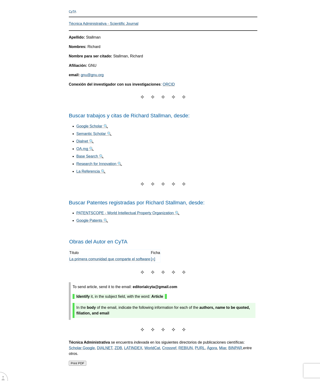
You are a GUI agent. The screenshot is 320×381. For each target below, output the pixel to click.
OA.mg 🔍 (85, 149)
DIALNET (104, 348)
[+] (153, 259)
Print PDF (77, 363)
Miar (222, 348)
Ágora (212, 348)
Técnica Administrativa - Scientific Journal (103, 24)
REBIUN (185, 348)
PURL (200, 348)
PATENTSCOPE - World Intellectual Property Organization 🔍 (128, 213)
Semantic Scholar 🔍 (94, 134)
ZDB (118, 348)
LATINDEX (133, 348)
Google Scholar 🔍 (92, 126)
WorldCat (152, 348)
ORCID (169, 84)
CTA (72, 11)
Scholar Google (82, 348)
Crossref (169, 348)
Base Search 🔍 (90, 156)
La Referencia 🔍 (91, 171)
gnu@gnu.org (92, 75)
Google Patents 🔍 (92, 220)
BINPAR (235, 348)
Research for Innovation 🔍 (99, 164)
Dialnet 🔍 (85, 141)
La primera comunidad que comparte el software (109, 259)
